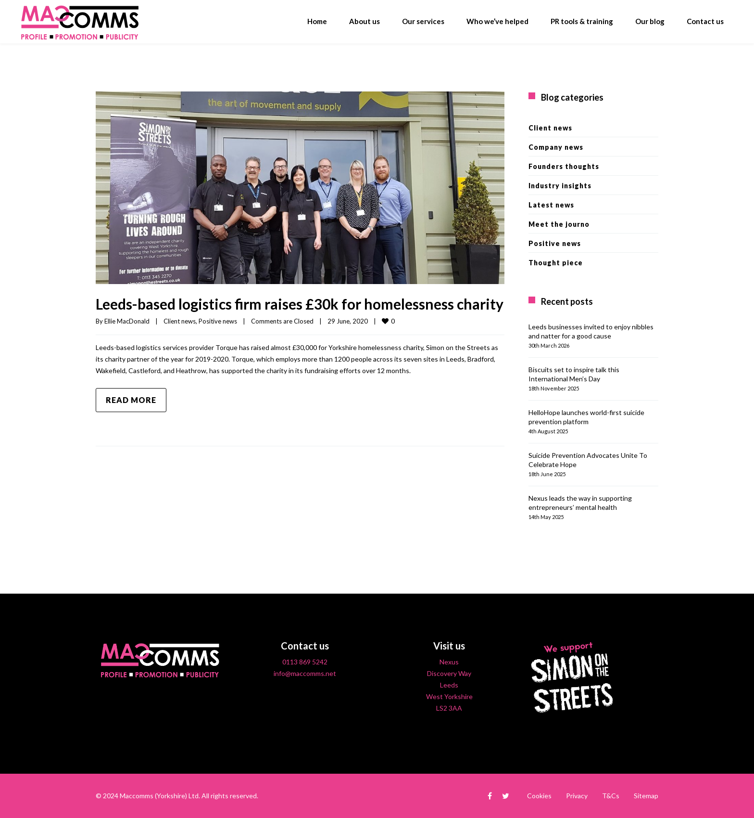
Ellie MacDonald (127, 321)
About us (364, 21)
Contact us (705, 21)
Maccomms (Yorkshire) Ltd (159, 796)
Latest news (551, 205)
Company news (555, 147)
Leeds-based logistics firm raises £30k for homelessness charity (299, 303)
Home (317, 21)
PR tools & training (582, 21)
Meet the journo (559, 224)
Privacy (577, 796)
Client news (179, 321)
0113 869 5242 (304, 662)
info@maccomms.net (305, 673)
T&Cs (610, 796)
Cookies (539, 796)
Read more (131, 399)
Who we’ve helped (497, 21)
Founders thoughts (563, 166)
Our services (423, 21)
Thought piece (555, 263)
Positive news (218, 321)
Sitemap (646, 796)
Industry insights (559, 186)
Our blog (650, 21)
